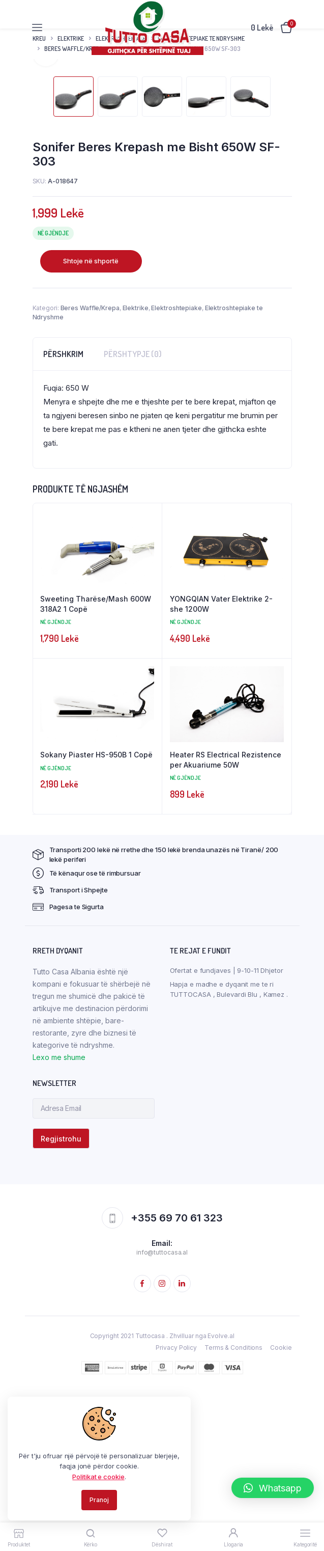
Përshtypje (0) (133, 515)
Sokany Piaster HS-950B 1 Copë (96, 915)
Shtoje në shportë (91, 422)
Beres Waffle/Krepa (90, 469)
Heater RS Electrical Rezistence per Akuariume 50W (225, 920)
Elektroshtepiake (176, 469)
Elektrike (136, 469)
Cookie (280, 1508)
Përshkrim (63, 515)
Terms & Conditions (233, 1508)
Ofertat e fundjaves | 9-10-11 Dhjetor (226, 1131)
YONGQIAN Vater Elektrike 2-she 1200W (221, 764)
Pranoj (99, 1500)
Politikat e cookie (98, 1477)
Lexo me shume (59, 1218)
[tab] (63, 515)
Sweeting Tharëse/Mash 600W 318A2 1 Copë (95, 764)
